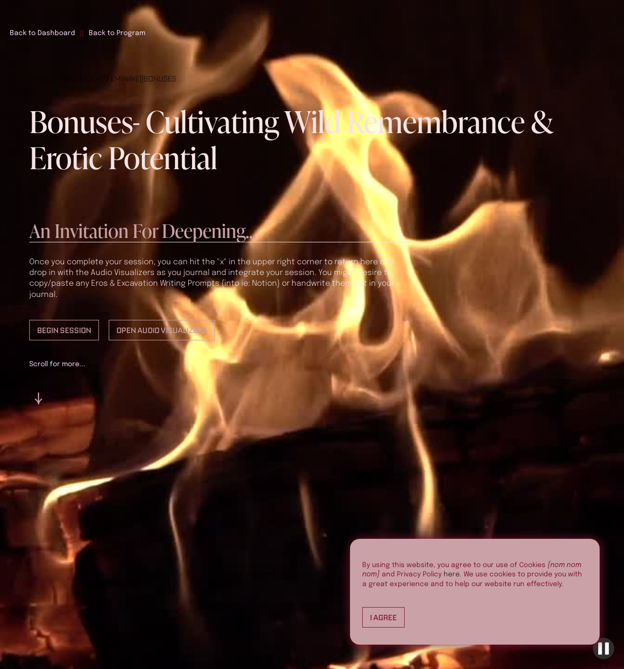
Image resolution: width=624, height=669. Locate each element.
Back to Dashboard (42, 33)
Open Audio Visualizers (162, 330)
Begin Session (64, 330)
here (452, 574)
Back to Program (117, 33)
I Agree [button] (383, 617)
